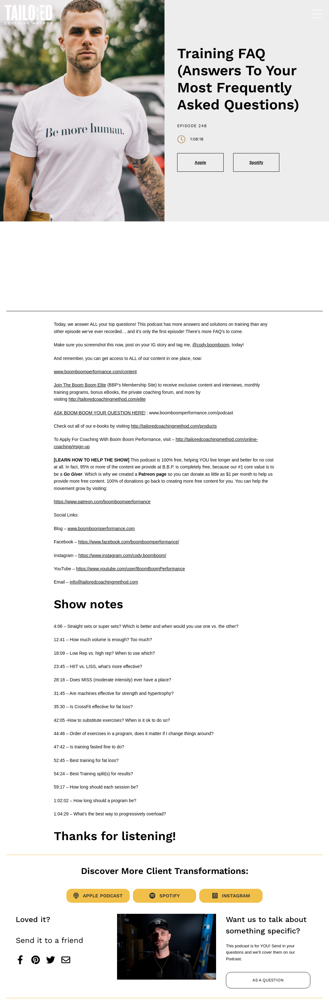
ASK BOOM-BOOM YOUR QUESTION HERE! (100, 412)
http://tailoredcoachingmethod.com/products (174, 426)
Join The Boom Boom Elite (80, 384)
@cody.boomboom (210, 344)
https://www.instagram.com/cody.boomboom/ (122, 555)
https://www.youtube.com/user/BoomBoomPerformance (130, 568)
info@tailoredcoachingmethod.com (104, 582)
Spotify (256, 162)
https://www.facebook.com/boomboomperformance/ (128, 541)
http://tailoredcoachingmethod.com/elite (107, 399)
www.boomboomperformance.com (101, 528)
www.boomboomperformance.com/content (95, 371)
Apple (200, 162)
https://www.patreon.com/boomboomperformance (102, 501)
